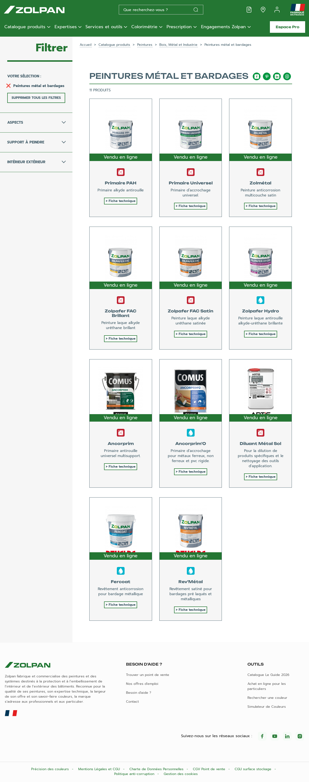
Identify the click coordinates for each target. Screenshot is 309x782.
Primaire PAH (120, 183)
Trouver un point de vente (147, 674)
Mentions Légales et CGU (99, 769)
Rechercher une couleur (267, 697)
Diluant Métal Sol (260, 443)
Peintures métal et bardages (38, 86)
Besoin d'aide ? (138, 692)
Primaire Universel (191, 183)
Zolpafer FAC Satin (190, 311)
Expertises (66, 27)
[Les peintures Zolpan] (42, 9)
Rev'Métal (190, 581)
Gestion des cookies (181, 773)
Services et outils (103, 27)
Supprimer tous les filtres (36, 97)
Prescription (179, 27)
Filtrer (52, 47)
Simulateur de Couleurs (266, 706)
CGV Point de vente (209, 769)
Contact (132, 701)
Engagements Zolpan (223, 27)
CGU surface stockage (254, 769)
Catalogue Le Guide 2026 (268, 674)
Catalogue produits (24, 27)
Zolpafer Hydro (260, 311)
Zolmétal (260, 183)
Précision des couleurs (50, 769)
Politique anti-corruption (134, 773)
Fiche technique (122, 200)
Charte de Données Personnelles (157, 769)
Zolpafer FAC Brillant (120, 313)
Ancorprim (121, 443)
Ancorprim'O (190, 443)
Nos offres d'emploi (142, 683)
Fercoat (120, 581)
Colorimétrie (144, 27)
